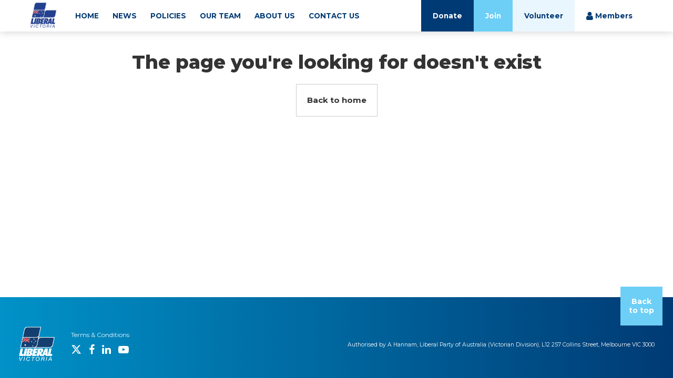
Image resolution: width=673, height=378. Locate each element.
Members (609, 16)
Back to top (641, 306)
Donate (447, 16)
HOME (87, 16)
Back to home (336, 100)
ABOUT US (274, 16)
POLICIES (168, 16)
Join (493, 16)
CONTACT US (334, 16)
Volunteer (543, 16)
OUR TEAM (220, 16)
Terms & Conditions (100, 335)
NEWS (125, 16)
